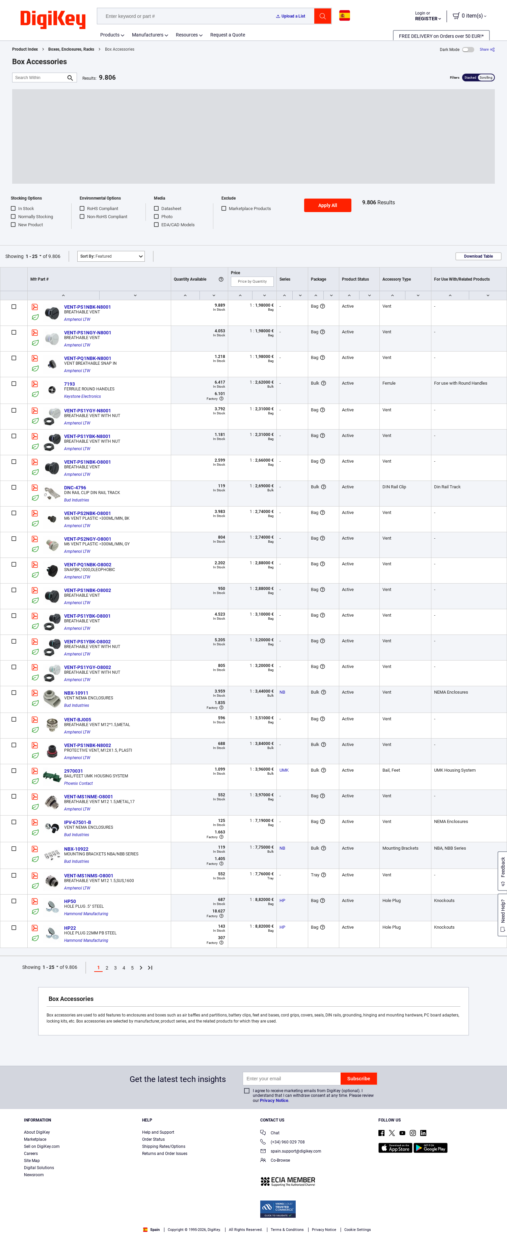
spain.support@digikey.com (290, 1152)
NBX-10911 (76, 693)
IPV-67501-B (77, 822)
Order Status (153, 1139)
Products (109, 34)
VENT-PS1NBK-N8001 (87, 307)
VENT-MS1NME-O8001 (88, 796)
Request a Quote (227, 34)
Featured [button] (96, 256)
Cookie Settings (357, 1230)
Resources (187, 34)
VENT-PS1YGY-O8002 (87, 667)
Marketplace (35, 1139)
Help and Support (158, 1132)
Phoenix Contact (78, 783)
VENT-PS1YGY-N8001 (87, 410)
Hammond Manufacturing (86, 913)
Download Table (478, 256)
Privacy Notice (274, 1100)
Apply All (327, 205)
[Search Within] (39, 77)
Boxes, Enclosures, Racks (71, 49)
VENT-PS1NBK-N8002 (87, 745)
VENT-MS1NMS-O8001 (88, 875)
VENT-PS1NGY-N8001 (87, 332)
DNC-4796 (75, 487)
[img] (53, 20)
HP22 (70, 928)
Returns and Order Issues (164, 1153)
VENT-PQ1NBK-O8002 (87, 564)
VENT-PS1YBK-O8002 (87, 641)
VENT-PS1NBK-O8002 (87, 590)
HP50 (70, 901)
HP (282, 900)
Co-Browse (275, 1161)
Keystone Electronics (82, 396)
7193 (69, 384)
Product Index (25, 49)
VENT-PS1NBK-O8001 (87, 462)
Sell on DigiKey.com (42, 1146)
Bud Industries (76, 500)
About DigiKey (37, 1132)
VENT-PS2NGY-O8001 (87, 539)
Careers (31, 1153)
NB (282, 692)
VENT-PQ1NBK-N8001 (87, 358)
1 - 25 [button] (31, 256)
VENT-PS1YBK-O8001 (87, 616)
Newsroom (34, 1174)
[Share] (487, 49)
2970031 (73, 771)
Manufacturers (147, 34)
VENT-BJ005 (77, 719)
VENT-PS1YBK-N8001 (87, 436)
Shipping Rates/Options (163, 1146)
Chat (269, 1133)
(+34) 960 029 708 (282, 1142)
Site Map (32, 1160)
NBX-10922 (76, 849)
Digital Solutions (39, 1167)
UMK (284, 770)
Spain (151, 1230)
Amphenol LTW (77, 319)
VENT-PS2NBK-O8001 (87, 513)
